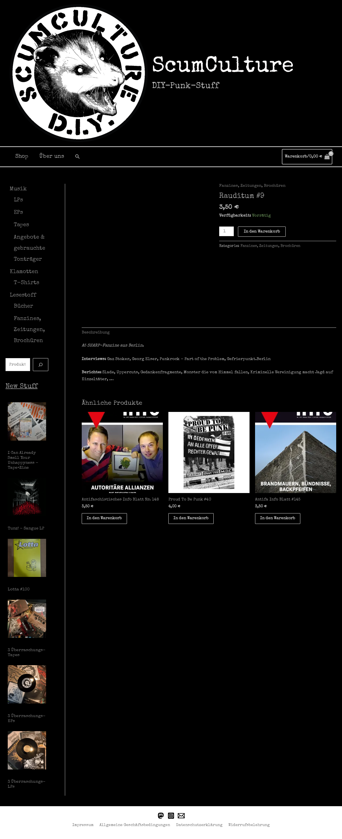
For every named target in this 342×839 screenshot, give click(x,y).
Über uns (51, 156)
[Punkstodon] (160, 814)
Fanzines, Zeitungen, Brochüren (252, 186)
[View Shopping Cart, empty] (307, 157)
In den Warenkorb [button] (106, 519)
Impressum (84, 824)
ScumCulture (223, 67)
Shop (21, 156)
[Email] (181, 814)
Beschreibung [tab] (96, 333)
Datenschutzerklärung (198, 824)
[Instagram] (171, 814)
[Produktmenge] (226, 231)
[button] (77, 156)
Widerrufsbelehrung (247, 824)
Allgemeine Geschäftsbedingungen (134, 824)
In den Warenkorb (262, 231)
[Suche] (40, 364)
